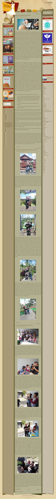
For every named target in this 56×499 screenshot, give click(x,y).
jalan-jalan (19, 322)
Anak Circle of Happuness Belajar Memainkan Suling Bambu (24, 325)
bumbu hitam (44, 93)
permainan (44, 154)
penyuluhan (44, 153)
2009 (4, 145)
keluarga (44, 125)
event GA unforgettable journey (47, 110)
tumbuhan (44, 170)
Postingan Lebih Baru (18, 489)
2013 (4, 141)
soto (43, 161)
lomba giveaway (45, 139)
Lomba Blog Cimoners (46, 136)
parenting (44, 148)
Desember (6, 114)
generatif (44, 113)
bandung (44, 86)
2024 (4, 111)
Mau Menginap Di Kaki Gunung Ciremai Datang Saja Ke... (8, 125)
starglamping (44, 162)
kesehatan (44, 129)
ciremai (44, 102)
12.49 (25, 326)
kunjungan (44, 132)
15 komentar (17, 151)
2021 (4, 132)
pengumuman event (45, 152)
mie (43, 144)
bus (43, 95)
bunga (44, 94)
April (5, 128)
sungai (44, 163)
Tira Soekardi (50, 77)
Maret (5, 129)
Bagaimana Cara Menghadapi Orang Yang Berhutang (8, 123)
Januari (6, 131)
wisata (44, 173)
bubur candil (44, 91)
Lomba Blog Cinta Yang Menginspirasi (48, 137)
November (6, 115)
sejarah (44, 158)
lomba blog (44, 135)
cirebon (44, 101)
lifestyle (44, 133)
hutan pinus (44, 117)
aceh (43, 84)
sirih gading (44, 160)
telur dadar (44, 167)
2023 (4, 112)
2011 (4, 143)
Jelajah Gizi (44, 120)
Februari (6, 130)
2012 (4, 142)
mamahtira (48, 2)
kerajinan (44, 126)
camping (44, 97)
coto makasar (44, 103)
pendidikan (44, 151)
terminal (44, 168)
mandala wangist (45, 141)
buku (43, 92)
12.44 (26, 151)
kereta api (44, 128)
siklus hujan (44, 159)
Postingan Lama (39, 489)
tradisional (44, 169)
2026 (4, 109)
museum (44, 145)
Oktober (6, 116)
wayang (44, 172)
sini (29, 30)
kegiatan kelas (45, 123)
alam (43, 85)
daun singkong (45, 106)
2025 (4, 110)
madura (44, 140)
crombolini (44, 104)
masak (44, 142)
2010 (4, 144)
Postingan (5, 103)
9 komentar (17, 326)
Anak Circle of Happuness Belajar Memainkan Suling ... (8, 126)
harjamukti (44, 116)
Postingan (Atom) (20, 491)
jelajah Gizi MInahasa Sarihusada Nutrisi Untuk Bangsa (47, 121)
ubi (43, 171)
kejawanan (44, 124)
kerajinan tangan (45, 127)
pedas (43, 149)
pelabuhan (44, 150)
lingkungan (44, 134)
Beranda (29, 489)
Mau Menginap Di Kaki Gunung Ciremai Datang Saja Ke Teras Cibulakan (26, 149)
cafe (43, 96)
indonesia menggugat (45, 118)
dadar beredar (45, 105)
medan (44, 143)
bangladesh (44, 87)
